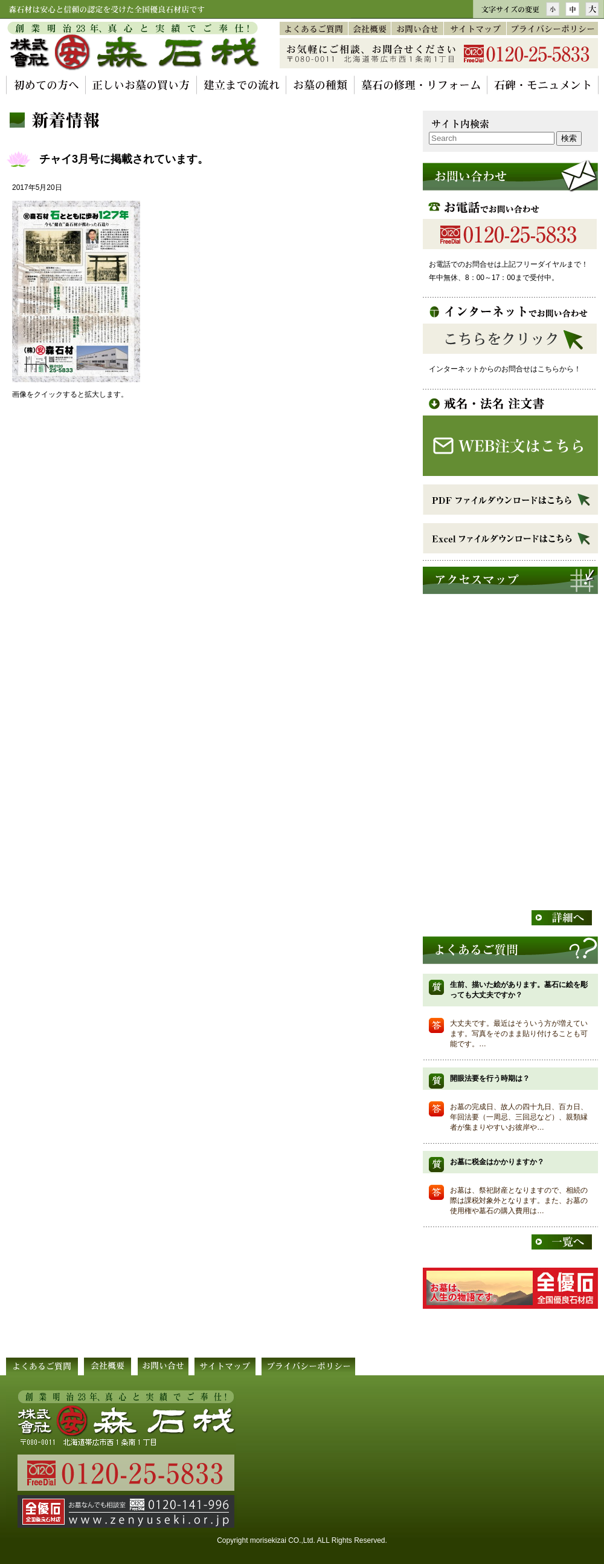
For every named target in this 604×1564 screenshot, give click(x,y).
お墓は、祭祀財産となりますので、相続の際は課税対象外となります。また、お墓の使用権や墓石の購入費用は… (519, 1200)
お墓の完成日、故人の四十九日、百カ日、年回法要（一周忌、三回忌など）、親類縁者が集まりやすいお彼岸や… (519, 1117)
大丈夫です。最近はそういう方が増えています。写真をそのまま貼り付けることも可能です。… (519, 1033)
